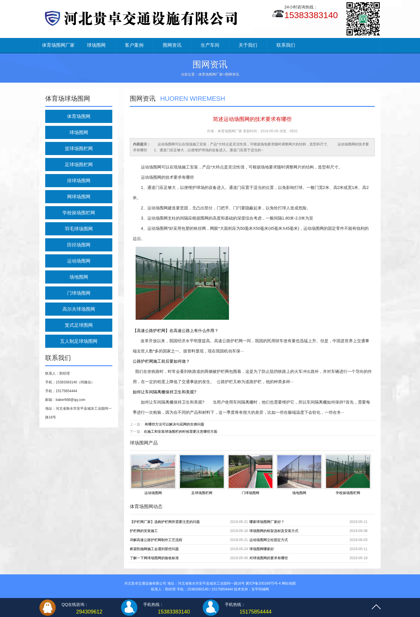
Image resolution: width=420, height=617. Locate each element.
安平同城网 (260, 589)
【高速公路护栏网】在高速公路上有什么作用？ (175, 330)
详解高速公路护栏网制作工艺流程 (156, 540)
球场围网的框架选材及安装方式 (273, 531)
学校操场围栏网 (78, 212)
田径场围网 (78, 244)
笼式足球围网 (79, 325)
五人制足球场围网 (78, 341)
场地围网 (78, 276)
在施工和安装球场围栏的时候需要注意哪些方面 (180, 432)
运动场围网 (78, 260)
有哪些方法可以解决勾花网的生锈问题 (174, 424)
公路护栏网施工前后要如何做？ (161, 361)
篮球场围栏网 (79, 148)
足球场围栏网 (79, 164)
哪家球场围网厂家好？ (266, 522)
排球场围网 (78, 180)
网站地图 (289, 583)
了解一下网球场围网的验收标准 (154, 558)
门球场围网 (78, 293)
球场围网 (96, 45)
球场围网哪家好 (261, 549)
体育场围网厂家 (58, 45)
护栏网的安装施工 (144, 531)
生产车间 (210, 45)
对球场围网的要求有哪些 (268, 558)
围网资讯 (172, 45)
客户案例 (134, 45)
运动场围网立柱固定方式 (268, 540)
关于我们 (248, 45)
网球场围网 (78, 196)
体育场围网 (78, 116)
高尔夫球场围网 (78, 309)
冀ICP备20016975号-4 (263, 583)
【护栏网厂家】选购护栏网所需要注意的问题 (165, 522)
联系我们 (285, 45)
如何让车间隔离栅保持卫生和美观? (164, 392)
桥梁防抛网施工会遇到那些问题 (154, 549)
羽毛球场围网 (79, 228)
